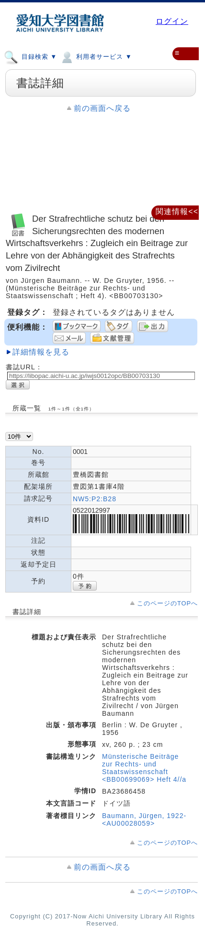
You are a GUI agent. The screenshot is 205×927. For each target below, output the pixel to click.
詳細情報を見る (40, 352)
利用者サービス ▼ (95, 56)
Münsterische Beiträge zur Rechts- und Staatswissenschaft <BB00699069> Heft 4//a (144, 768)
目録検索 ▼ (30, 56)
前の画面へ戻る (102, 108)
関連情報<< (177, 211)
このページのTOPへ (167, 603)
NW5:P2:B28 (94, 499)
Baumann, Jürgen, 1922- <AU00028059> (144, 819)
